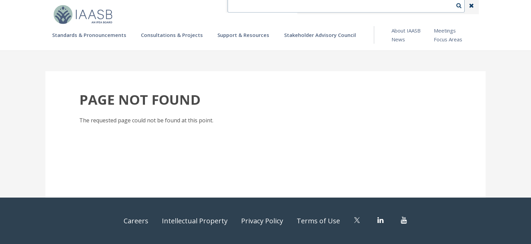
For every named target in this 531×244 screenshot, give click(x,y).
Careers (136, 220)
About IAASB (406, 30)
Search (462, 7)
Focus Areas (448, 39)
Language (365, 7)
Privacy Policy (262, 220)
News (398, 39)
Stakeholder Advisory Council (320, 35)
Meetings (445, 30)
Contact (333, 7)
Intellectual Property (195, 220)
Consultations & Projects (172, 35)
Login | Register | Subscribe (417, 7)
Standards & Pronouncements (89, 35)
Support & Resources (243, 35)
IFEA (308, 7)
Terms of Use (318, 220)
